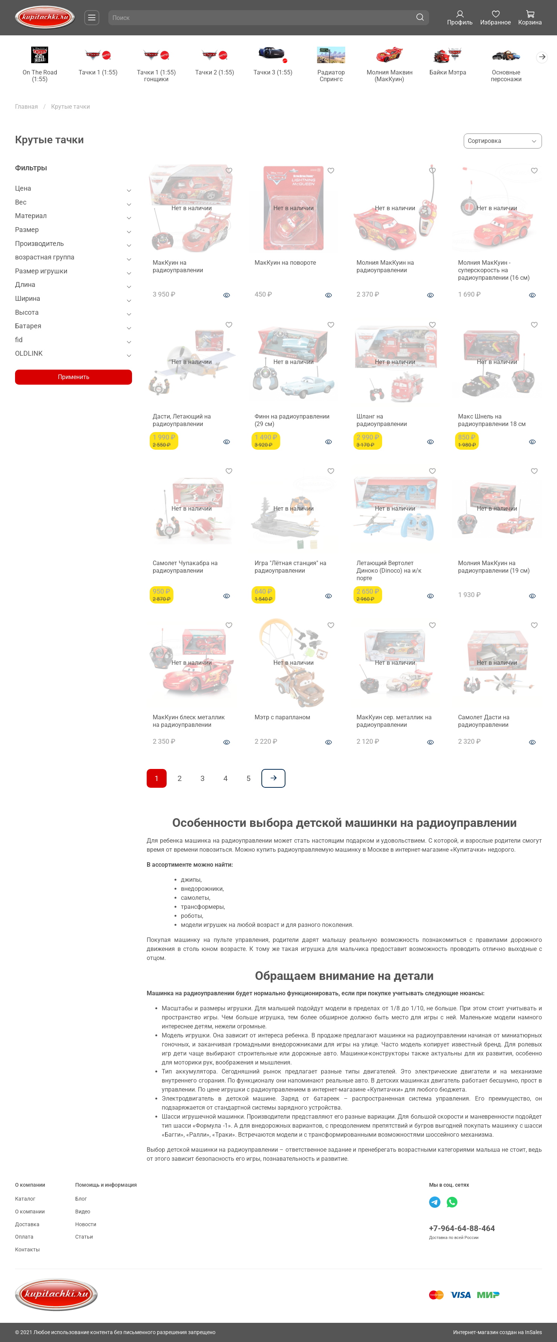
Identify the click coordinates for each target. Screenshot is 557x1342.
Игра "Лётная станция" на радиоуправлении (290, 567)
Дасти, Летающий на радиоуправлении (182, 421)
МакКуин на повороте (285, 263)
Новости (85, 1224)
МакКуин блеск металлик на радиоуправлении (189, 721)
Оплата (24, 1237)
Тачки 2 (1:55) (218, 72)
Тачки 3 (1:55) (278, 72)
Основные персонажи (516, 76)
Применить (74, 377)
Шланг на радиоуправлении (382, 421)
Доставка (27, 1224)
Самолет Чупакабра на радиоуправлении (185, 567)
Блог (81, 1199)
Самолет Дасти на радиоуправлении (484, 721)
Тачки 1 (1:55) (99, 72)
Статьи (84, 1237)
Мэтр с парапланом (282, 717)
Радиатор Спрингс (338, 76)
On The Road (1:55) (40, 76)
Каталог (25, 1199)
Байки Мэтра (457, 72)
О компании (30, 1212)
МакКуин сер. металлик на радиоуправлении (394, 721)
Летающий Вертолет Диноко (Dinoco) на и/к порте (389, 571)
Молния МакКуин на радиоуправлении (385, 266)
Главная (26, 107)
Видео (82, 1212)
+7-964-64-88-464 (462, 1228)
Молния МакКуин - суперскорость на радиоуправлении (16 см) (494, 270)
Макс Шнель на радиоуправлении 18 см (492, 421)
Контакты (27, 1249)
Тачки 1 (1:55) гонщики (159, 76)
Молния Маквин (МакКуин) (397, 76)
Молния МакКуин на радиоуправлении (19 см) (494, 567)
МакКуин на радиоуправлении (178, 266)
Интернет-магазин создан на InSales (497, 1332)
